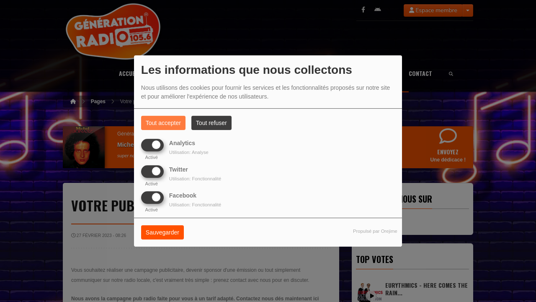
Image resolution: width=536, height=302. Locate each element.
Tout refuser (211, 123)
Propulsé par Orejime (375, 231)
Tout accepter (163, 123)
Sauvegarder (162, 232)
